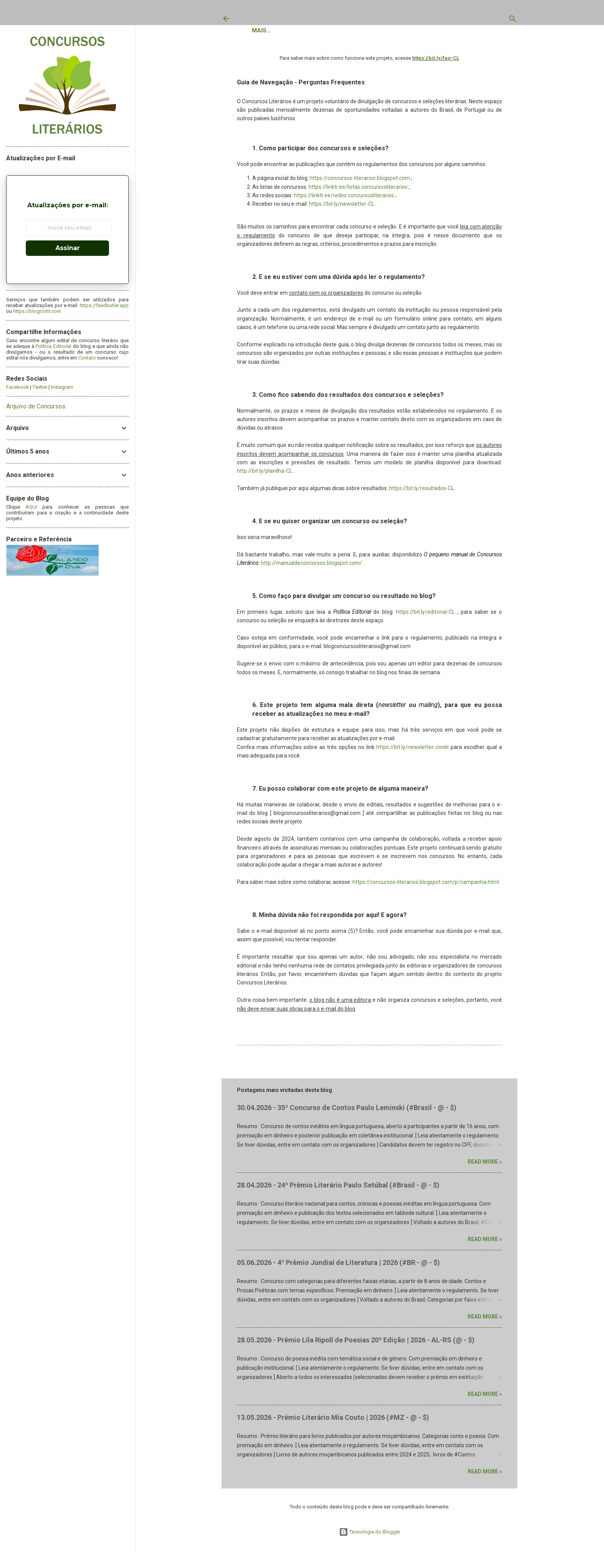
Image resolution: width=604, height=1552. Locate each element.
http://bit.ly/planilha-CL (264, 474)
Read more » (485, 1165)
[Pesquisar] (512, 20)
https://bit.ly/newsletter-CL (341, 207)
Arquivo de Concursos (35, 406)
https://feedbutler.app (104, 305)
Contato (472, 32)
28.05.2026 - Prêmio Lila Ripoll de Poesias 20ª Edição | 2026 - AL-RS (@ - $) (356, 1343)
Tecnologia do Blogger (369, 1532)
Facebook (17, 387)
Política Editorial (415, 32)
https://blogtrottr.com (37, 311)
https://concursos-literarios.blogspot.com (360, 181)
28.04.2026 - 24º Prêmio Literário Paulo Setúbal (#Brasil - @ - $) (338, 1188)
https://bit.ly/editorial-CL (425, 615)
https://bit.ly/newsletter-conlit (412, 750)
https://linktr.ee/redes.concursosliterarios (344, 199)
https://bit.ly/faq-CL (435, 61)
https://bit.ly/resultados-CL (421, 492)
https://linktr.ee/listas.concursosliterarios (358, 190)
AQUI (31, 507)
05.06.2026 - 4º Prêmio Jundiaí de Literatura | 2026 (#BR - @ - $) (338, 1266)
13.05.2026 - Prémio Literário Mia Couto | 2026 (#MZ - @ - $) (333, 1421)
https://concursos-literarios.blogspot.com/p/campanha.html (425, 885)
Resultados (321, 32)
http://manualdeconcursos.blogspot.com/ (311, 566)
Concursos (271, 32)
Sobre (363, 32)
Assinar (67, 248)
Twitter (39, 387)
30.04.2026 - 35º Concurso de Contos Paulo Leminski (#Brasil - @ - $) (346, 1111)
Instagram (62, 387)
